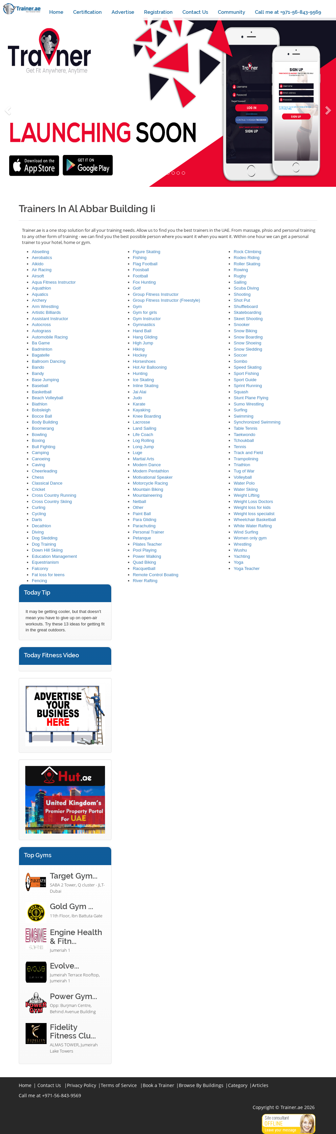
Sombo (240, 361)
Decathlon (41, 525)
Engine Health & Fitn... (76, 936)
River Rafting (145, 580)
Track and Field (248, 452)
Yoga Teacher (247, 568)
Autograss (41, 330)
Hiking (139, 349)
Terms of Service (119, 1085)
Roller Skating (247, 263)
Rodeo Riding (247, 257)
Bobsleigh (41, 409)
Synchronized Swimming (257, 422)
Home (56, 12)
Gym (137, 306)
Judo (137, 397)
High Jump (143, 342)
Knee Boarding (147, 416)
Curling (38, 507)
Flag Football (145, 263)
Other (138, 507)
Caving (38, 464)
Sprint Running (248, 385)
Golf (137, 288)
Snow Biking (245, 330)
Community (231, 12)
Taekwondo (244, 434)
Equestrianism (45, 562)
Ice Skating (143, 379)
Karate (139, 404)
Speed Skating (248, 367)
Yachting (242, 556)
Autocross (41, 324)
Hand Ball (142, 330)
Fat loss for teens (48, 574)
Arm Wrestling (45, 306)
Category (237, 1085)
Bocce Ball (42, 416)
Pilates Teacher (147, 544)
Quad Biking (144, 562)
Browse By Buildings (201, 1085)
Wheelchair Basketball (255, 519)
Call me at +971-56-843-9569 (288, 12)
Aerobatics (42, 257)
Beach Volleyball (47, 397)
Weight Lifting (247, 495)
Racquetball (144, 568)
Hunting (140, 373)
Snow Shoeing (247, 342)
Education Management (54, 556)
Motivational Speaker (153, 477)
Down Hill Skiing (47, 550)
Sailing (240, 282)
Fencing (39, 580)
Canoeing (41, 458)
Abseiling (40, 251)
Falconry (40, 568)
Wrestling (242, 544)
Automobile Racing (50, 337)
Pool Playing (145, 550)
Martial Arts (143, 458)
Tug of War (244, 471)
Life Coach (143, 434)
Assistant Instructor (50, 318)
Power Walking (147, 556)
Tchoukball (244, 440)
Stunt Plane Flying (251, 397)
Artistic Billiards (46, 312)
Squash (241, 391)
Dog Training (44, 544)
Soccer (240, 355)
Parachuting (144, 525)
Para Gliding (145, 519)
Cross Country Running (54, 495)
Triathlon (242, 464)
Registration (158, 12)
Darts (37, 519)
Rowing (241, 269)
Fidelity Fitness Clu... (73, 1031)
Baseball (40, 385)
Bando (38, 367)
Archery (39, 300)
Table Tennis (245, 428)
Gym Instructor (147, 318)
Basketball (42, 391)
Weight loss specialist (254, 513)
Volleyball (243, 477)
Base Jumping (45, 379)
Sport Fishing (246, 373)
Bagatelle (41, 355)
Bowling (39, 434)
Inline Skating (145, 385)
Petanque (142, 537)
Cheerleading (44, 471)
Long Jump (143, 446)
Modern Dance (147, 464)
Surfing (240, 409)
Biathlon (39, 404)
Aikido (37, 263)
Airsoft (38, 275)
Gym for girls (145, 312)
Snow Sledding (248, 349)
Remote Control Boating (155, 574)
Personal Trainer (148, 532)
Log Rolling (143, 440)
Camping (40, 452)
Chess (38, 477)
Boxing (38, 440)
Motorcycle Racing (150, 483)
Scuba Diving (246, 288)
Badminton (42, 349)
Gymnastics (144, 324)
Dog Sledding (44, 537)
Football (140, 275)
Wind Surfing (246, 532)
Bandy (38, 373)
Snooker (241, 324)
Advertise (123, 12)
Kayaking (141, 409)
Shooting (242, 294)
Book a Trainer (158, 1085)
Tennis (240, 446)
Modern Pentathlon (151, 471)
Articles (260, 1085)
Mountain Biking (148, 489)
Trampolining (246, 458)
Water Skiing (246, 489)
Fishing (140, 257)
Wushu (240, 550)
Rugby (240, 275)
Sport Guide (245, 379)
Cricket (38, 489)
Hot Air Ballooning (150, 367)
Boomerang (43, 428)
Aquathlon (41, 288)
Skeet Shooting (248, 318)
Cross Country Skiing (52, 501)
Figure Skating (146, 251)
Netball (139, 501)
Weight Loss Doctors (253, 501)
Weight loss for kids (252, 507)
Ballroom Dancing (49, 361)
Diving (38, 532)
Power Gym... (73, 996)
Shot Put (242, 300)
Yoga (238, 562)
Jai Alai (139, 391)
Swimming (243, 416)
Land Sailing (145, 428)
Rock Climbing (247, 251)
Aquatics (40, 294)
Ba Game (41, 342)
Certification (87, 12)
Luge (137, 452)
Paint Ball (142, 513)
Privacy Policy (81, 1085)
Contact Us (195, 12)
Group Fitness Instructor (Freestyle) (166, 300)
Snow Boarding (248, 337)
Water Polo (244, 483)
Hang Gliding (145, 337)
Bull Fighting (43, 446)
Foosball (141, 269)
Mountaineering (147, 495)
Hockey (140, 355)
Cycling (39, 513)
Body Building (45, 422)
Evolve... (64, 965)
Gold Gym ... (71, 906)
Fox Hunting (144, 282)
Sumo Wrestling (249, 404)
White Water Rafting (253, 525)
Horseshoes (144, 361)
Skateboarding (247, 312)
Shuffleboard (246, 306)
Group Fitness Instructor (155, 294)
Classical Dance (47, 483)
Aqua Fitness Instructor (54, 282)
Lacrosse (141, 422)
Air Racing (42, 269)
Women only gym (250, 537)
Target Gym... (73, 876)
